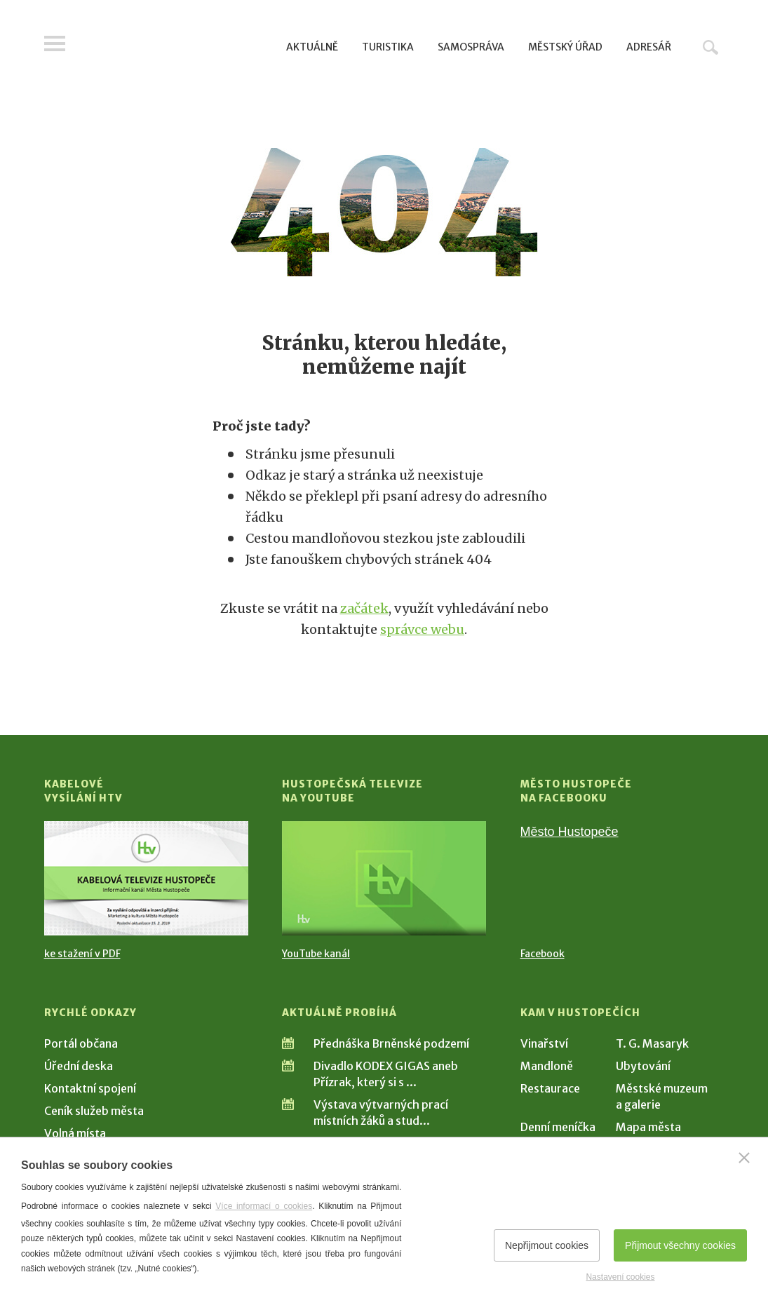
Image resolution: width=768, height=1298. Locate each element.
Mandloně (546, 1066)
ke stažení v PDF (82, 953)
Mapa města (648, 1127)
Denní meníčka (557, 1127)
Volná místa (75, 1133)
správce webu (422, 629)
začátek (364, 608)
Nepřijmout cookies (546, 1245)
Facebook (542, 953)
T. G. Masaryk (652, 1043)
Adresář (648, 47)
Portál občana (81, 1043)
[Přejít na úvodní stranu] (177, 45)
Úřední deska (78, 1066)
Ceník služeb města (94, 1111)
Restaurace (550, 1088)
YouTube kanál (316, 953)
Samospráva (471, 47)
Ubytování (643, 1066)
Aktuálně (312, 47)
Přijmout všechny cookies (680, 1245)
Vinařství (544, 1043)
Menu (54, 43)
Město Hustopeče (569, 832)
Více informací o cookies (263, 1206)
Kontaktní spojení (90, 1088)
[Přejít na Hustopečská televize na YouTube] (384, 878)
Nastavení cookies (620, 1277)
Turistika (388, 47)
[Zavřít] (744, 1157)
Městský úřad (565, 47)
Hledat (710, 47)
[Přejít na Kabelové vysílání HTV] (146, 878)
